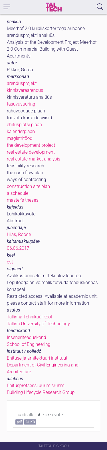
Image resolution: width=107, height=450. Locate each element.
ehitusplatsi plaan (24, 124)
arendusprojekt (22, 83)
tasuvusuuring (21, 104)
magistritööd (19, 138)
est (10, 262)
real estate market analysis (33, 159)
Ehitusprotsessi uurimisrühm (35, 385)
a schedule (17, 193)
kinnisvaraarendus (25, 90)
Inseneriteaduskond (26, 337)
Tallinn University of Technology (38, 323)
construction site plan (28, 186)
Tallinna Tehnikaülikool (29, 317)
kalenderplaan (21, 131)
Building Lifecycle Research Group (40, 392)
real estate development (31, 152)
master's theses (23, 200)
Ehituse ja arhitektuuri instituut (37, 358)
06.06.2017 (18, 248)
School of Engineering (28, 344)
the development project (31, 145)
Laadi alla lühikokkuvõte (39, 418)
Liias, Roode (19, 234)
